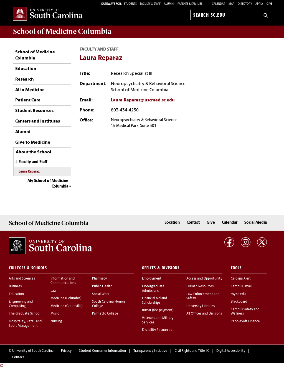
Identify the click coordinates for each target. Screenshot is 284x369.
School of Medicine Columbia (62, 31)
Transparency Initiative (150, 351)
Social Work (100, 294)
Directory (245, 4)
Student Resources (34, 111)
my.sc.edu (238, 294)
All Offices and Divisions (204, 313)
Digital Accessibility (230, 351)
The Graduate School (24, 313)
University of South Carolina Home (47, 14)
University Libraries (200, 306)
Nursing (56, 321)
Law (53, 291)
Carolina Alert (241, 278)
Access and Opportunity (204, 278)
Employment (151, 278)
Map (231, 4)
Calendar (218, 4)
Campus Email (241, 286)
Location (172, 223)
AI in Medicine (30, 90)
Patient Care (27, 100)
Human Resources (200, 286)
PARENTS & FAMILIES (190, 4)
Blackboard (239, 301)
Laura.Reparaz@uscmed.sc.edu (143, 100)
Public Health (102, 286)
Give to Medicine (32, 142)
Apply (259, 4)
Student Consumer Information (102, 351)
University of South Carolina (33, 351)
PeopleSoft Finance (245, 321)
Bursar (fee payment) (158, 310)
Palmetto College (105, 313)
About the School (33, 152)
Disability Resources (157, 330)
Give (269, 4)
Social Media (255, 223)
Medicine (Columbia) (66, 298)
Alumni (23, 132)
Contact (193, 223)
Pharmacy (99, 278)
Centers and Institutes (37, 121)
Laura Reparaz (29, 171)
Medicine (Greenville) (66, 306)
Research (24, 79)
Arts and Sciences (22, 278)
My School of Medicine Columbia (47, 184)
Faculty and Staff (33, 162)
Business (15, 286)
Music (54, 313)
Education (25, 69)
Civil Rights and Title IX (192, 351)
